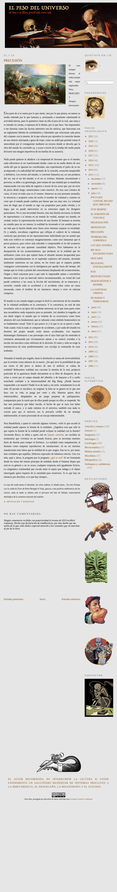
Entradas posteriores (13, 599)
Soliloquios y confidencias (97, 464)
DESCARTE (97, 258)
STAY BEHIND (98, 209)
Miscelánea (90, 455)
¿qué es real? (56, 457)
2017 (91, 155)
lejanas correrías (56, 434)
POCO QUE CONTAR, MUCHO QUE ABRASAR (102, 201)
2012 (91, 337)
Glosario (89, 430)
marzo (94, 321)
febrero (95, 326)
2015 (91, 165)
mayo (94, 312)
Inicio (42, 599)
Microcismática (92, 447)
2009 (91, 351)
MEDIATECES (98, 227)
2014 (91, 170)
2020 (91, 141)
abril (93, 317)
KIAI (93, 271)
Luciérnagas (90, 443)
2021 (91, 136)
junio (94, 307)
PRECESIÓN (13, 60)
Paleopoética (91, 460)
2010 (91, 347)
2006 (91, 366)
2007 (91, 361)
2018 (91, 151)
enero (94, 331)
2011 (91, 342)
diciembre (96, 178)
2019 (91, 146)
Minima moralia (92, 451)
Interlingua (90, 439)
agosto (94, 188)
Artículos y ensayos (20, 502)
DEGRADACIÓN (99, 222)
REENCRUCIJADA (100, 276)
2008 (91, 356)
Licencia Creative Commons (81, 799)
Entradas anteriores (71, 599)
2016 (91, 160)
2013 (91, 174)
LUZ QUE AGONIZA (101, 245)
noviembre (96, 183)
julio (93, 193)
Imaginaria (90, 434)
